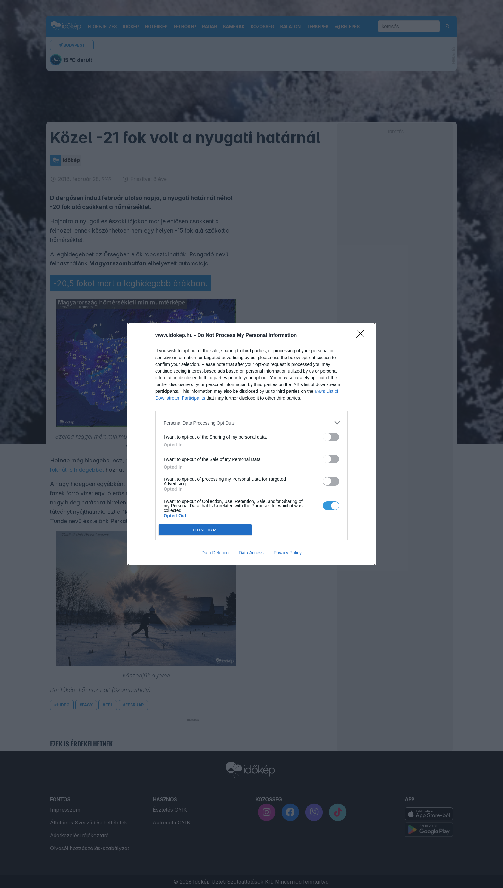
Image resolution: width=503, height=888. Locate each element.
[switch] (331, 437)
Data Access (251, 552)
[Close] (362, 336)
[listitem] (251, 422)
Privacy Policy (288, 552)
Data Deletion (215, 552)
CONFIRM (205, 529)
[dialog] (251, 444)
